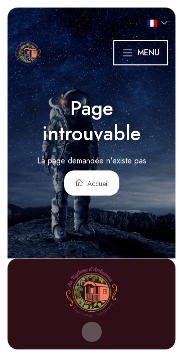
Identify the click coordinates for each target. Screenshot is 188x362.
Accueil (92, 183)
